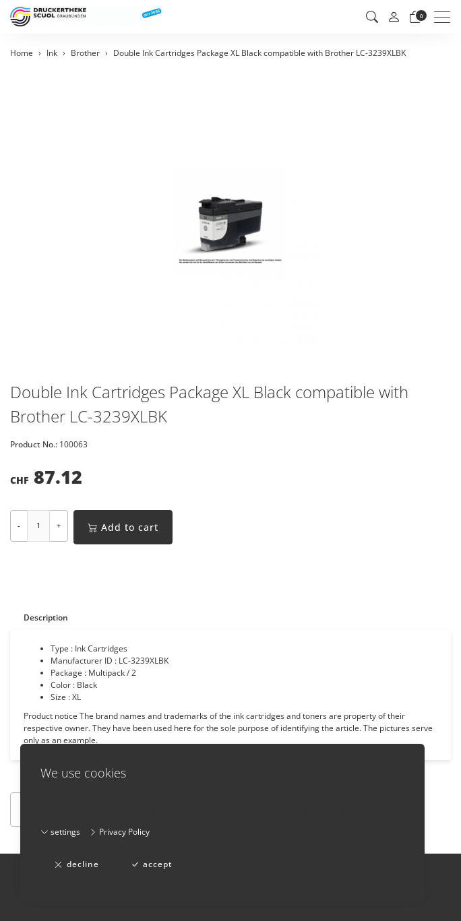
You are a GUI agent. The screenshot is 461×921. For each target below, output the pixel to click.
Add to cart (123, 527)
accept (152, 864)
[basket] (415, 17)
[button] (372, 17)
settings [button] (60, 831)
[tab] (39, 617)
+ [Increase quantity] (59, 525)
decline (77, 864)
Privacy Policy (119, 831)
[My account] (393, 17)
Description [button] (46, 617)
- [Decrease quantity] (19, 525)
